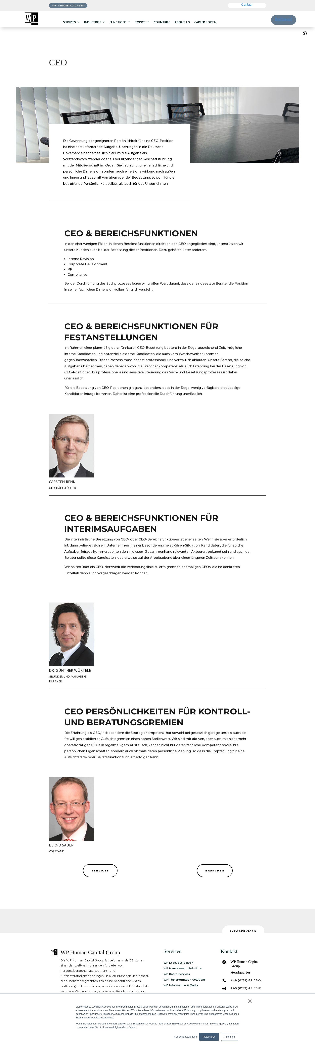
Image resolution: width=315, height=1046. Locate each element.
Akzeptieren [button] (209, 1036)
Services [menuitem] (69, 22)
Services (100, 870)
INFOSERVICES (243, 931)
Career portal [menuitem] (205, 22)
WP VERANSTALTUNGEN (68, 5)
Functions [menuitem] (117, 22)
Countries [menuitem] (162, 22)
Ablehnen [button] (230, 1036)
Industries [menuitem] (92, 22)
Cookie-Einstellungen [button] (185, 1036)
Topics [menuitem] (140, 22)
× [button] (250, 1001)
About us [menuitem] (182, 22)
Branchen (214, 870)
